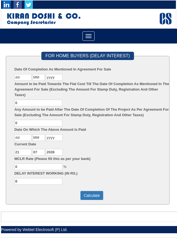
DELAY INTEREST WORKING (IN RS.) (45, 173)
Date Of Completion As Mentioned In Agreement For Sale (62, 69)
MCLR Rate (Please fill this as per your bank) (52, 159)
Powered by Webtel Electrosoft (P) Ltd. (34, 229)
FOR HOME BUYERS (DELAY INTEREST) (87, 55)
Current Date (25, 144)
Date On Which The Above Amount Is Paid (50, 129)
